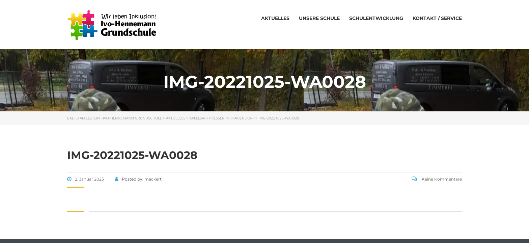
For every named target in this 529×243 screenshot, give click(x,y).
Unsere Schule (319, 18)
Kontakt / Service (437, 18)
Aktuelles (275, 18)
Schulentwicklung (376, 18)
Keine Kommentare (437, 179)
